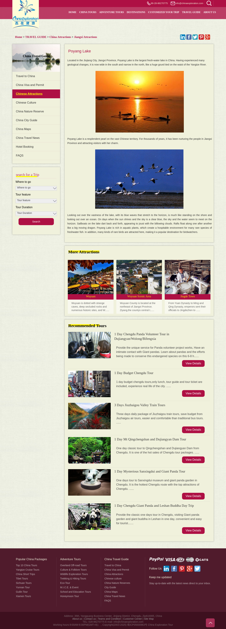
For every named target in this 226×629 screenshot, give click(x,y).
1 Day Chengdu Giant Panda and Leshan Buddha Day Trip (154, 505)
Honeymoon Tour (69, 596)
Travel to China (25, 76)
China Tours (87, 12)
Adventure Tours (111, 12)
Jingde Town (187, 296)
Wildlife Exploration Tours (74, 574)
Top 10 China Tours (26, 565)
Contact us (90, 618)
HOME (72, 12)
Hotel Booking (25, 146)
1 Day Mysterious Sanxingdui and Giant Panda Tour (149, 471)
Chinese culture (113, 578)
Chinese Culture (26, 102)
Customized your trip (163, 12)
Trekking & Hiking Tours (73, 578)
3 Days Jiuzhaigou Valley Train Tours (139, 405)
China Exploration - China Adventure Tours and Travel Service (25, 14)
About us (77, 618)
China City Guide (26, 120)
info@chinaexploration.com (189, 3)
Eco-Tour (65, 583)
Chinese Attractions (29, 93)
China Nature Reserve (30, 111)
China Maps (23, 129)
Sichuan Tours (23, 583)
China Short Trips (25, 574)
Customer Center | (133, 618)
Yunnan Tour (23, 587)
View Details (193, 363)
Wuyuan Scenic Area (139, 296)
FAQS (19, 155)
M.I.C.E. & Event (69, 587)
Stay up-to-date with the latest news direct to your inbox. (180, 583)
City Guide (110, 587)
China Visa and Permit (30, 84)
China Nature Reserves (117, 583)
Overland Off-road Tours (73, 565)
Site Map (149, 618)
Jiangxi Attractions (85, 36)
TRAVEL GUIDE (191, 12)
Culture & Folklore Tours (73, 569)
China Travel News (28, 137)
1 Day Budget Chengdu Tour (133, 373)
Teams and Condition (109, 618)
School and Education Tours (75, 591)
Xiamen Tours (23, 596)
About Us (209, 12)
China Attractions (60, 36)
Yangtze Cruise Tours (27, 569)
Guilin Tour (22, 591)
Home (18, 36)
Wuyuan (91, 296)
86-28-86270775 (159, 3)
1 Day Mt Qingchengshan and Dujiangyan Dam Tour (150, 439)
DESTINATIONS (136, 12)
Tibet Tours (22, 578)
